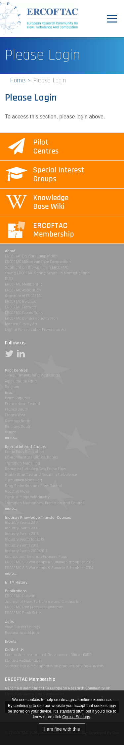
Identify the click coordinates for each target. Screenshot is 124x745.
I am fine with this (62, 729)
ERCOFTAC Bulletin (20, 595)
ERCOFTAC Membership (24, 284)
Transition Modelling (22, 463)
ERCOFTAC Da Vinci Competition (31, 256)
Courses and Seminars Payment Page (36, 556)
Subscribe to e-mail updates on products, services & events (54, 666)
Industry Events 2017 (21, 522)
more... (11, 437)
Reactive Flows (17, 491)
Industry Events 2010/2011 (26, 550)
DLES (9, 278)
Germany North (17, 420)
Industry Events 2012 (21, 545)
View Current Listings (22, 627)
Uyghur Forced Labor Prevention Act (35, 329)
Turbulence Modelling (23, 480)
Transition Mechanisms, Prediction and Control (44, 503)
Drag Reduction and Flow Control (33, 485)
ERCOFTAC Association (23, 290)
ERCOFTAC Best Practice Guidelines (33, 607)
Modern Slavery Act (21, 324)
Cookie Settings (76, 717)
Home (17, 80)
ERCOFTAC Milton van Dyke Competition (38, 261)
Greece (10, 432)
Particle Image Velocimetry (27, 497)
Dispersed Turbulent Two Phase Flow (35, 468)
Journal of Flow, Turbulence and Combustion (43, 601)
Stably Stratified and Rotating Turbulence (41, 474)
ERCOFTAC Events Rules (24, 312)
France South (16, 409)
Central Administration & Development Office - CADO (48, 654)
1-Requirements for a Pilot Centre (32, 375)
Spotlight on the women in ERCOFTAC (36, 267)
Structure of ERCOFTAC (23, 295)
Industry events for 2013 (24, 539)
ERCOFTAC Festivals (20, 307)
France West (15, 415)
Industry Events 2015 (21, 533)
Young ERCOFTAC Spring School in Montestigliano (47, 273)
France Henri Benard (22, 403)
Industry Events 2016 (21, 528)
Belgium (12, 386)
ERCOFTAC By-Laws (20, 301)
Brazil (10, 392)
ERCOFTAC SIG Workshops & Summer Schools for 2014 (49, 567)
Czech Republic (17, 398)
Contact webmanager (23, 660)
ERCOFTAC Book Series (23, 612)
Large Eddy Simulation (24, 451)
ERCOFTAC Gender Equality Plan (31, 318)
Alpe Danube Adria (21, 381)
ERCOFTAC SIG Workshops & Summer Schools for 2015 (49, 562)
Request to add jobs (22, 632)
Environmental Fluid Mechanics (31, 457)
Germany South (18, 426)
